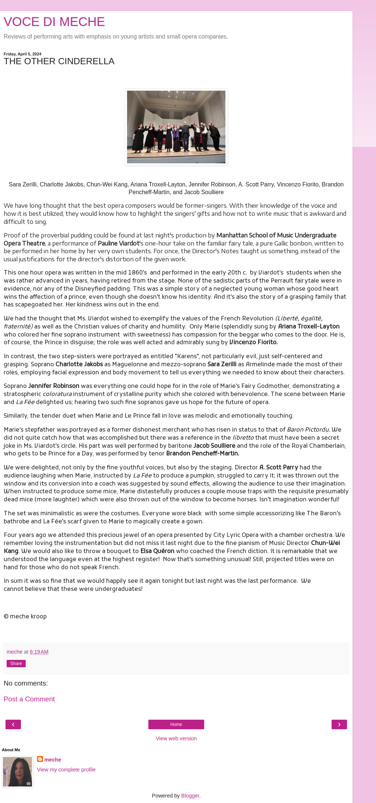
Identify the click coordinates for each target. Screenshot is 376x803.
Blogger (190, 796)
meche (52, 760)
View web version (176, 738)
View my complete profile (66, 770)
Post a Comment (29, 699)
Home (176, 724)
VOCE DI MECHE (54, 22)
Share (16, 663)
